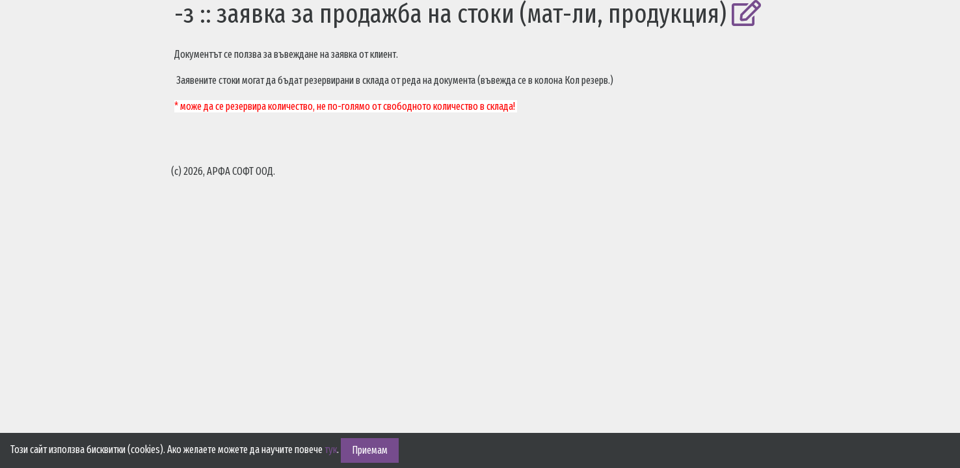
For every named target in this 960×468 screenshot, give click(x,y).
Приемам (370, 450)
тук (331, 449)
